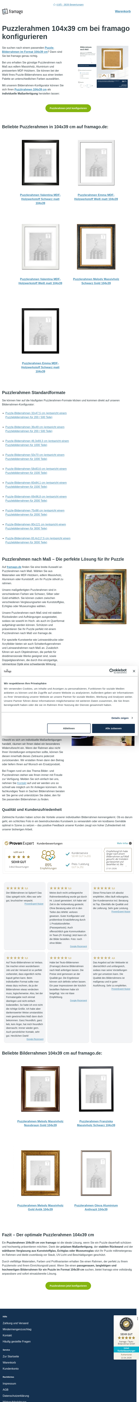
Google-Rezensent (78, 946)
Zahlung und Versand (15, 1323)
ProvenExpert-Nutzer (33, 904)
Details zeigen (120, 718)
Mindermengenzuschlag (17, 1329)
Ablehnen (69, 728)
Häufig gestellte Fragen (17, 1341)
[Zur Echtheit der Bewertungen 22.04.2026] (126, 1356)
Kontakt (21, 783)
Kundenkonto (11, 1368)
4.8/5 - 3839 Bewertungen (68, 4)
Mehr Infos (124, 843)
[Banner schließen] (134, 671)
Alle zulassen (113, 728)
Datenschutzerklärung (16, 1395)
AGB (5, 1389)
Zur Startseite (11, 1356)
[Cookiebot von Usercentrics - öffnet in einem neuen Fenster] (112, 671)
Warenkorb (124, 11)
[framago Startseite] (12, 11)
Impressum (9, 1383)
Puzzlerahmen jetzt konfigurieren (68, 108)
